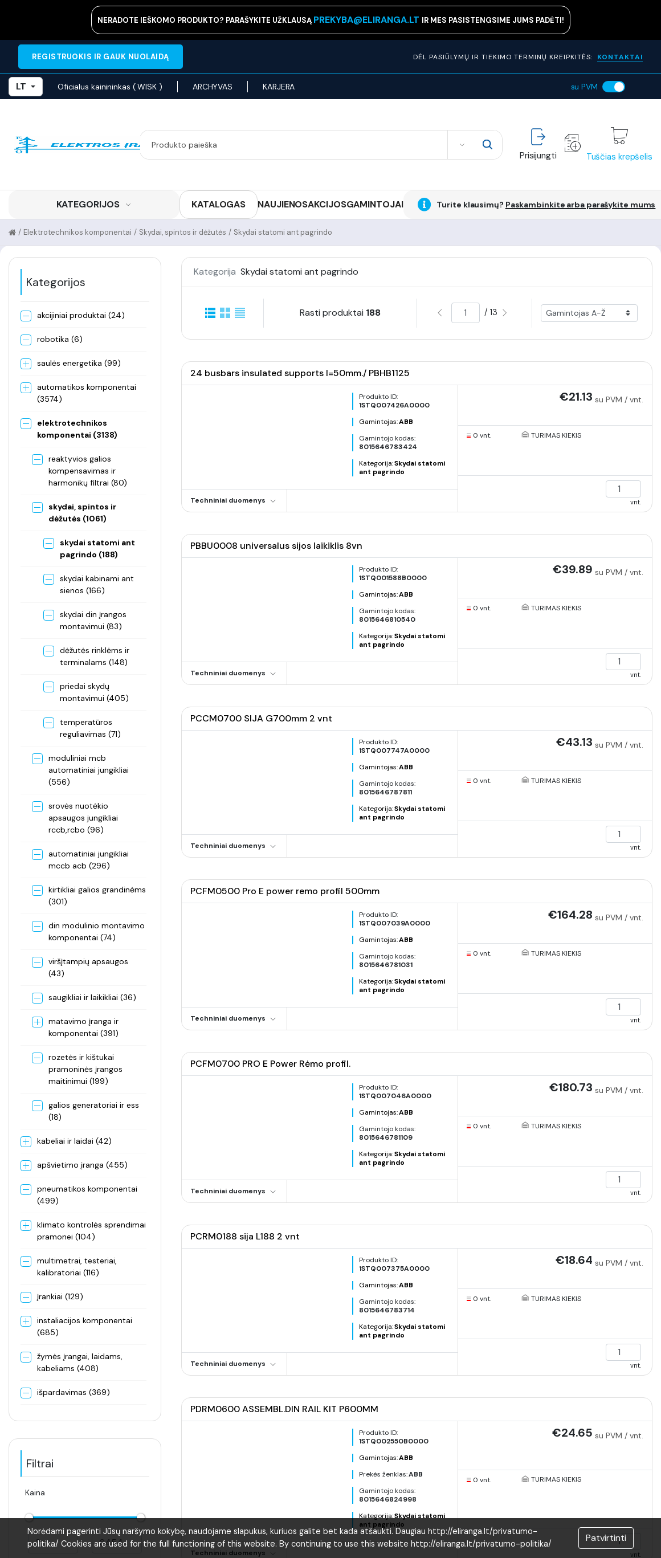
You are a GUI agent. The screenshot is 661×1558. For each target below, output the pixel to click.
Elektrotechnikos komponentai (77, 232)
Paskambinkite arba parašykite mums (580, 204)
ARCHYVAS (212, 86)
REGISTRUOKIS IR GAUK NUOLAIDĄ (100, 57)
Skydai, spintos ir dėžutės (182, 232)
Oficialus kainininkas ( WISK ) (110, 86)
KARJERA (279, 86)
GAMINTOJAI (374, 204)
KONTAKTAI (620, 57)
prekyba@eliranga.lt (367, 20)
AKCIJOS (327, 204)
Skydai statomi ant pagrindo (283, 232)
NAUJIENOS (283, 204)
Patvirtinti (606, 1538)
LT (25, 86)
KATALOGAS (218, 204)
